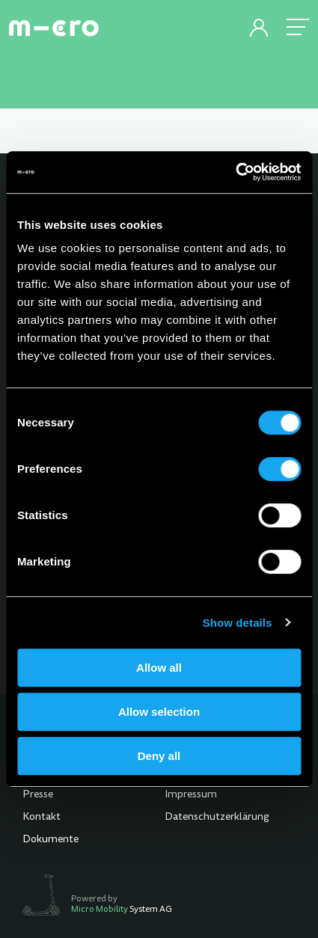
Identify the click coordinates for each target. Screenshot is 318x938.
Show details (237, 622)
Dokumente (50, 840)
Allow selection (159, 711)
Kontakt (41, 817)
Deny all (159, 756)
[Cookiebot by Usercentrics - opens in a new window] (235, 172)
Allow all (159, 667)
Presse (37, 795)
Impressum (191, 795)
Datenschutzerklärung (217, 817)
